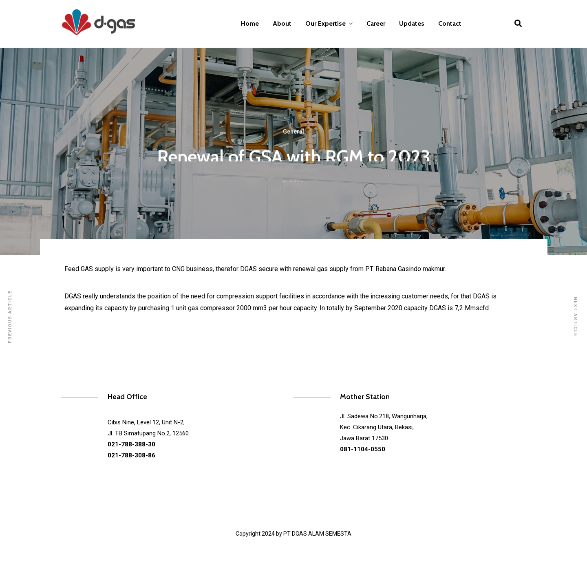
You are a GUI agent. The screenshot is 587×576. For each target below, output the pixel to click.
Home (250, 23)
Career (375, 23)
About (282, 23)
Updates (411, 23)
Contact (449, 23)
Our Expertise (325, 23)
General (293, 136)
